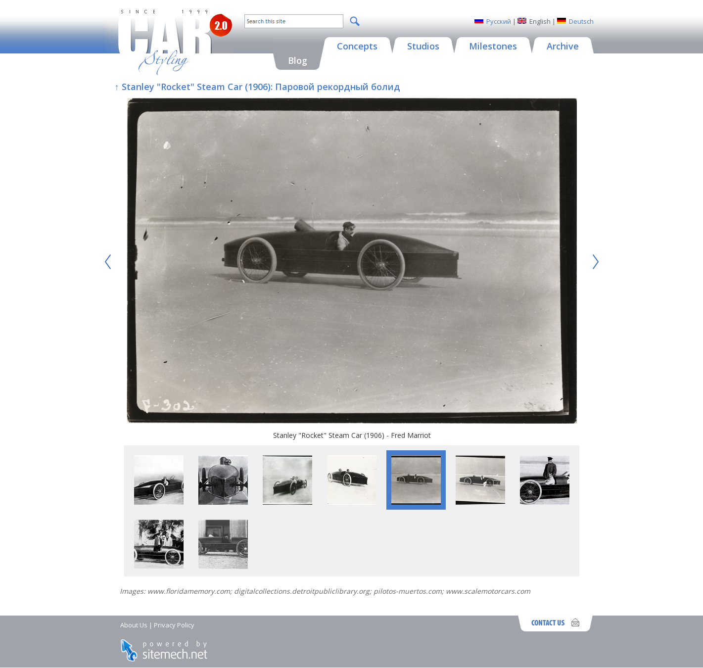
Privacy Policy (174, 624)
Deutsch (581, 21)
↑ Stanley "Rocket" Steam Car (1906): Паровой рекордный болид (257, 87)
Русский (498, 21)
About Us (133, 624)
